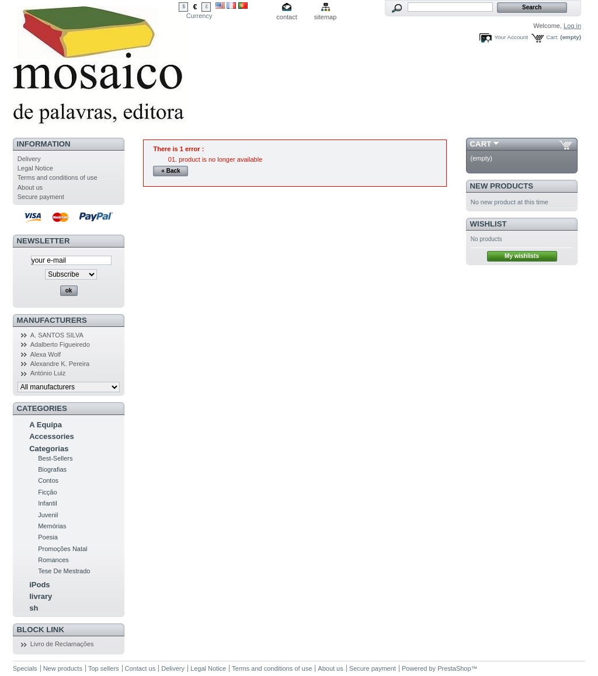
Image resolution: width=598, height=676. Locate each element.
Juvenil (48, 514)
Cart (481, 144)
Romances (53, 559)
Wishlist (488, 223)
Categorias (48, 448)
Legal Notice (35, 168)
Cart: (552, 37)
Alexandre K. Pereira (60, 363)
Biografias (52, 469)
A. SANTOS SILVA (57, 335)
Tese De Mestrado (64, 570)
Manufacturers (52, 320)
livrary (40, 596)
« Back (170, 171)
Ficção (47, 492)
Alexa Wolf (45, 354)
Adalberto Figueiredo (60, 344)
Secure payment (41, 196)
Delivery (29, 158)
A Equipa (45, 424)
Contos (48, 480)
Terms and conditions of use (58, 177)
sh (33, 608)
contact (286, 16)
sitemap (325, 16)
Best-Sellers (55, 458)
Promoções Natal (62, 548)
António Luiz (48, 373)
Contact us (140, 668)
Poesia (48, 537)
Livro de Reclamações (62, 643)
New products (501, 186)
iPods (39, 584)
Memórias (52, 525)
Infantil (47, 503)
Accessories (51, 436)
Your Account (511, 37)
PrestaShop (454, 668)
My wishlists (522, 256)
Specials (25, 668)
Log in (572, 25)
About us (30, 187)
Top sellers (103, 668)
